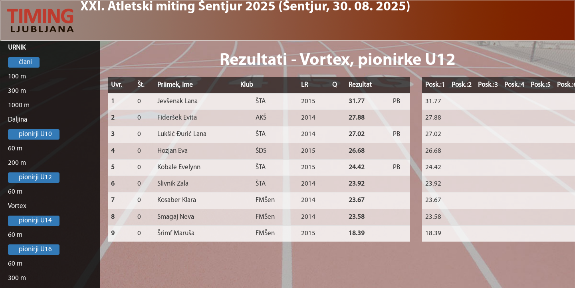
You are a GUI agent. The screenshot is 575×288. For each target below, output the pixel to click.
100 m (17, 76)
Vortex (17, 206)
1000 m (19, 105)
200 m (17, 163)
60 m (15, 148)
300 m (17, 91)
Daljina (17, 119)
